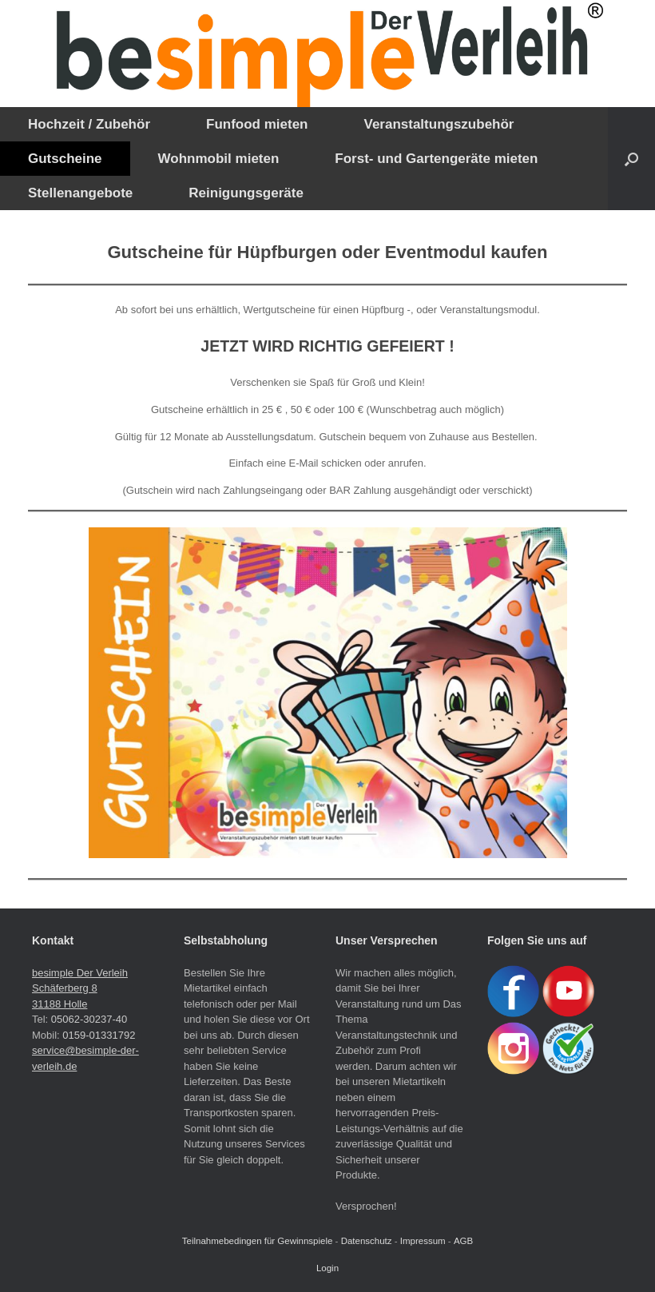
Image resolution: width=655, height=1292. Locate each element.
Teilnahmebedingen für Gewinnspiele (257, 1241)
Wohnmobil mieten (219, 158)
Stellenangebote (80, 193)
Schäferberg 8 (64, 988)
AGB (463, 1241)
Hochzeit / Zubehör (89, 124)
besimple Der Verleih (80, 973)
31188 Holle (59, 1004)
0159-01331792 (98, 1035)
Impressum (423, 1241)
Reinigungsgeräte (246, 193)
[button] (631, 158)
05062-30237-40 (89, 1019)
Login (327, 1268)
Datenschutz (366, 1241)
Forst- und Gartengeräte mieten (436, 158)
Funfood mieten (257, 124)
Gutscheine (65, 158)
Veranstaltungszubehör (438, 124)
